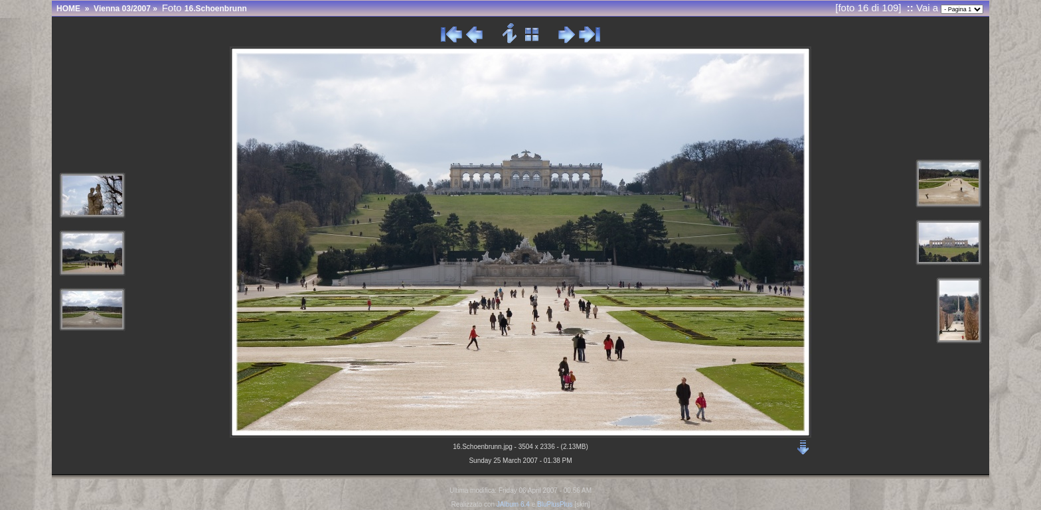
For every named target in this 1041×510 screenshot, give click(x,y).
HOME (68, 8)
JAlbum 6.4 (513, 504)
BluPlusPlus (554, 504)
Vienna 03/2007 (122, 8)
